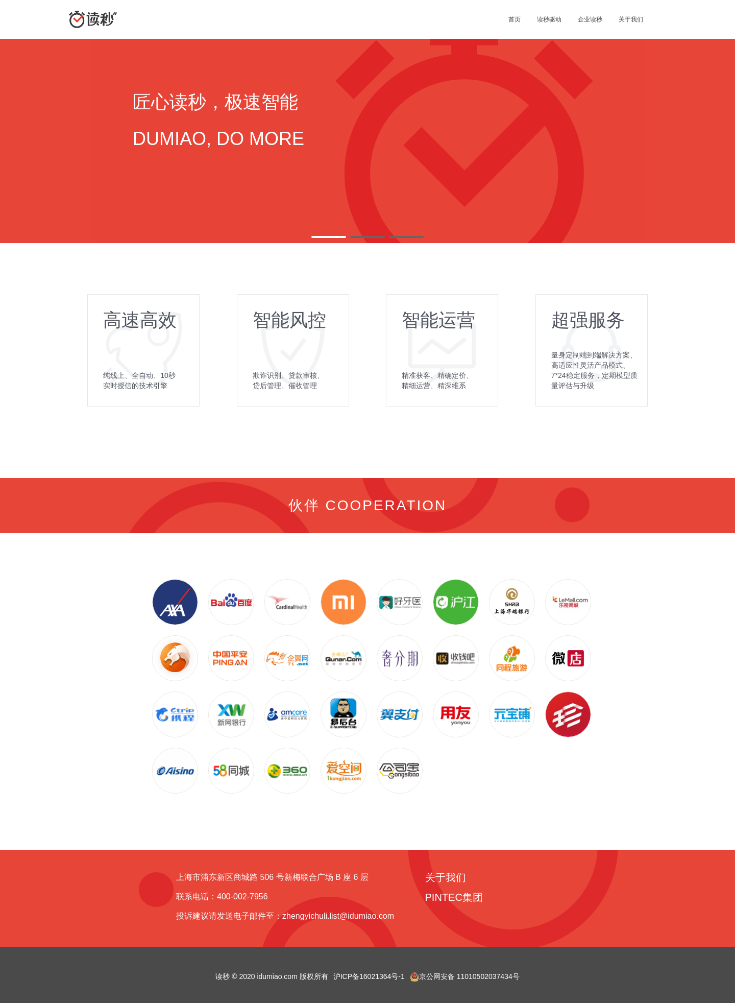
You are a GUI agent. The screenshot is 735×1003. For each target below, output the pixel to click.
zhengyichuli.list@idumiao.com (338, 916)
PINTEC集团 (454, 897)
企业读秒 (590, 19)
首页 (514, 19)
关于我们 (631, 19)
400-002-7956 (242, 896)
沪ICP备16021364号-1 (369, 976)
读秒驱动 (549, 19)
